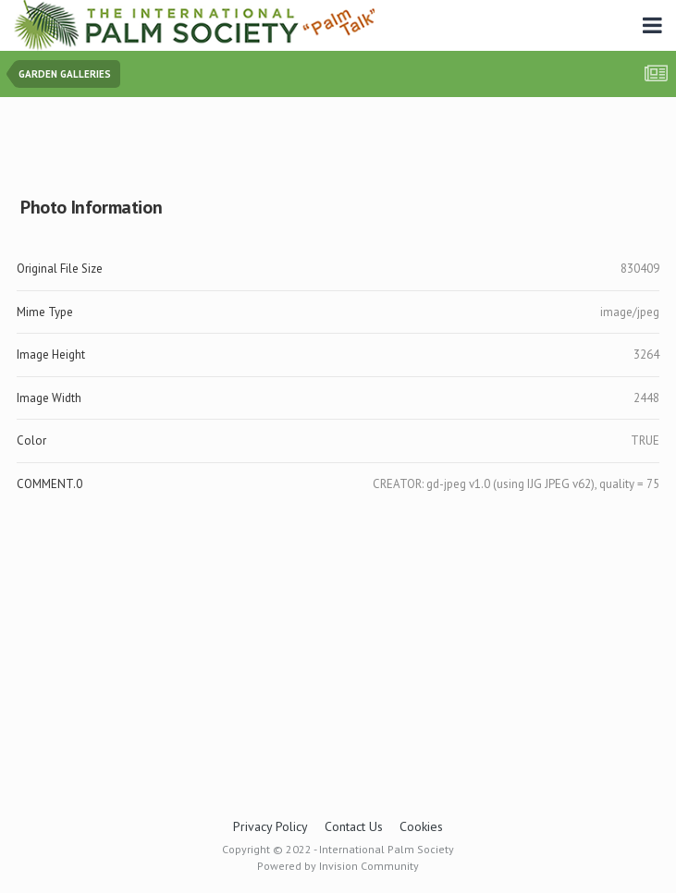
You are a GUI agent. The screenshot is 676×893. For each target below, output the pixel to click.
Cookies (421, 826)
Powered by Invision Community (338, 866)
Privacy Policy (270, 826)
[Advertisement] (338, 142)
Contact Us (354, 826)
